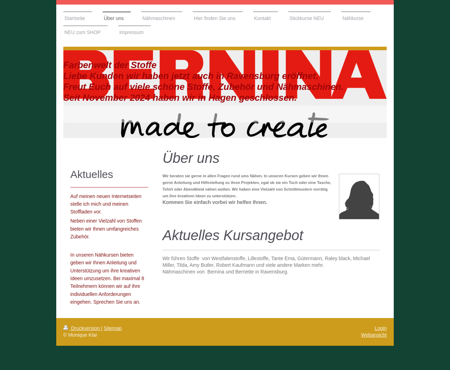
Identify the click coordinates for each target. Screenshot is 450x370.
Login (381, 328)
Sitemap (113, 328)
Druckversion (82, 328)
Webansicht (374, 335)
